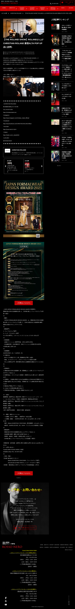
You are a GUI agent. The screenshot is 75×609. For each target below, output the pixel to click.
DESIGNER (56, 544)
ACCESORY (62, 547)
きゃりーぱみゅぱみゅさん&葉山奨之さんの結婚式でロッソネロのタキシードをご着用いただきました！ (67, 125)
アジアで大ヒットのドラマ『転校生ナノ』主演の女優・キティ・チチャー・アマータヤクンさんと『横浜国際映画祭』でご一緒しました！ (67, 71)
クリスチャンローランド (19, 53)
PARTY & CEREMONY (54, 547)
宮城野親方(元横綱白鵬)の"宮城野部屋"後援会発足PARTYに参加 (67, 155)
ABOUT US (12, 7)
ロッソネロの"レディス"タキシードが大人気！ (66, 96)
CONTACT (70, 547)
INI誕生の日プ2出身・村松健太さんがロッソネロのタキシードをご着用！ (67, 111)
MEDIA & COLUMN (53, 8)
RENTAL (41, 547)
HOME (4, 7)
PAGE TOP (68, 603)
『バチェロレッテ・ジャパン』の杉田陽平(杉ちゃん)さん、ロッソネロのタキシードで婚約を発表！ (67, 54)
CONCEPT (51, 544)
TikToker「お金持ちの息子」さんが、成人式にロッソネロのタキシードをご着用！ (67, 141)
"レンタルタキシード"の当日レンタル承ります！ (66, 85)
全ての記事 (4, 13)
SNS (66, 547)
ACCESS (71, 7)
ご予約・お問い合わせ (68, 3)
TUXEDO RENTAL (32, 8)
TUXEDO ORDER (22, 8)
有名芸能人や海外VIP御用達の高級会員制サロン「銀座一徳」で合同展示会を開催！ (67, 40)
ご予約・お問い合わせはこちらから (26, 527)
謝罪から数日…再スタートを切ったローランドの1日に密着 (18, 76)
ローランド (11, 53)
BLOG (62, 7)
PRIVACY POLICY (69, 549)
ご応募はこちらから (23, 303)
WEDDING (46, 547)
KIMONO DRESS (42, 8)
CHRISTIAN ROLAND (15, 13)
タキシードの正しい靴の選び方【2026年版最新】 (67, 27)
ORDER (71, 544)
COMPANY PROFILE (64, 544)
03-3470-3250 (55, 3)
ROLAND (6, 53)
